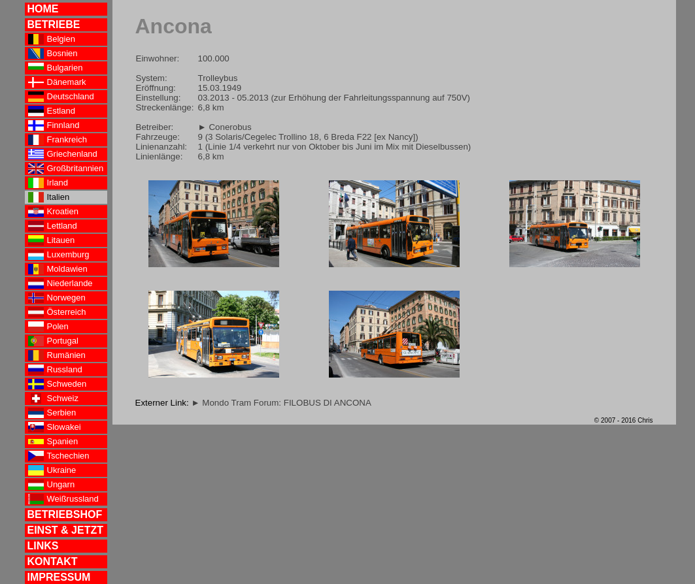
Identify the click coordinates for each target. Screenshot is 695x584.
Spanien (53, 441)
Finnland (54, 125)
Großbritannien (66, 168)
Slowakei (54, 427)
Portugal (53, 341)
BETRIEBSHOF (65, 514)
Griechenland (62, 154)
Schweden (57, 384)
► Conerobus (225, 127)
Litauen (51, 240)
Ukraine (52, 470)
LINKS (43, 545)
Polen (48, 326)
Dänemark (57, 82)
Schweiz (53, 398)
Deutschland (61, 96)
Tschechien (59, 456)
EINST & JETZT (65, 530)
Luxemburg (59, 255)
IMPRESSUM (59, 577)
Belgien (51, 39)
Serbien (52, 413)
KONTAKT (52, 561)
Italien (49, 197)
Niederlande (60, 283)
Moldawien (58, 269)
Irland (48, 183)
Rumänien (57, 355)
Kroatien (53, 211)
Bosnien (53, 53)
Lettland (52, 226)
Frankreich (57, 140)
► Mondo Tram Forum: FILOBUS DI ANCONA (281, 403)
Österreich (57, 312)
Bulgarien (55, 68)
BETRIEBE (53, 24)
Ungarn (51, 484)
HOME (43, 8)
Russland (55, 370)
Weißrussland (63, 499)
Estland (51, 111)
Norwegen (57, 298)
